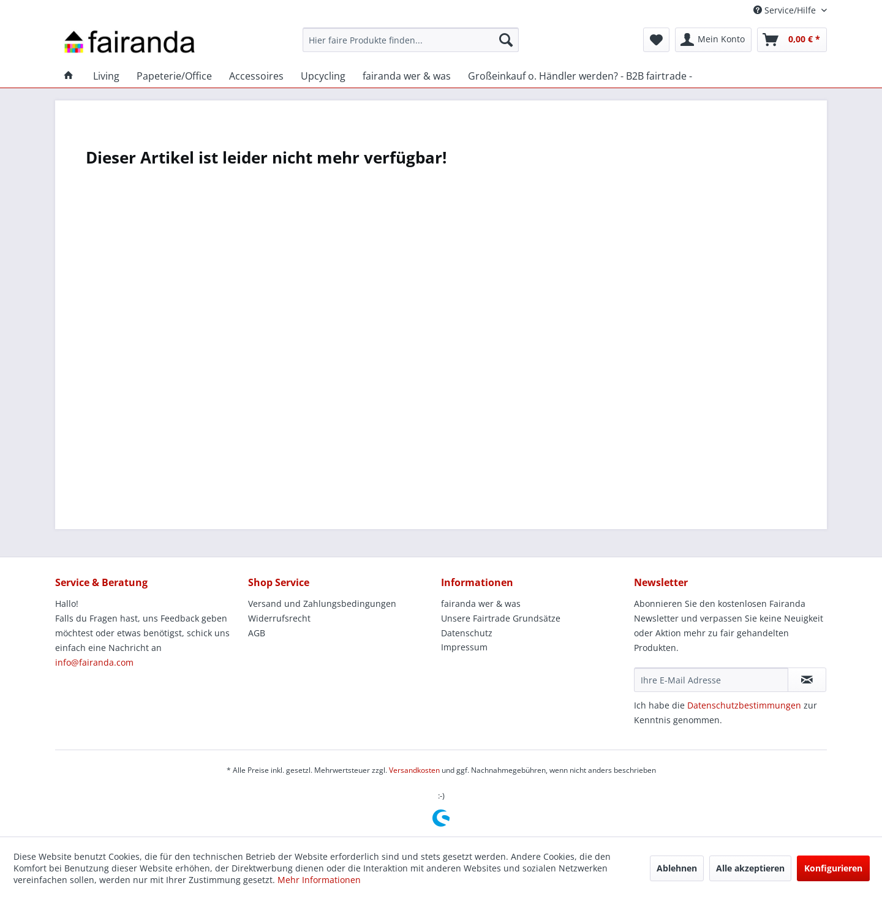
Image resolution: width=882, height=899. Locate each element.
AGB (256, 633)
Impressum (464, 647)
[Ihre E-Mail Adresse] (711, 680)
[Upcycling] (323, 76)
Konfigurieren (833, 868)
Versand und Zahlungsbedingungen (322, 603)
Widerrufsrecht (279, 618)
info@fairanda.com (94, 662)
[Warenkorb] (792, 40)
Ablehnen (677, 868)
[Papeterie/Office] (174, 76)
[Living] (106, 76)
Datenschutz (466, 633)
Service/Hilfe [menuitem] (785, 10)
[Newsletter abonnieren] (807, 680)
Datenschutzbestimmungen (744, 705)
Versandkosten (414, 770)
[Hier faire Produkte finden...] (411, 40)
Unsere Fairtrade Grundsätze (500, 618)
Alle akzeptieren (750, 868)
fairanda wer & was (481, 603)
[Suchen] (506, 40)
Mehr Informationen (319, 880)
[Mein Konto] (713, 40)
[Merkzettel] (656, 40)
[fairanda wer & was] (406, 76)
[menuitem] (411, 40)
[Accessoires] (256, 76)
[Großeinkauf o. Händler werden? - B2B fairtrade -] (580, 76)
